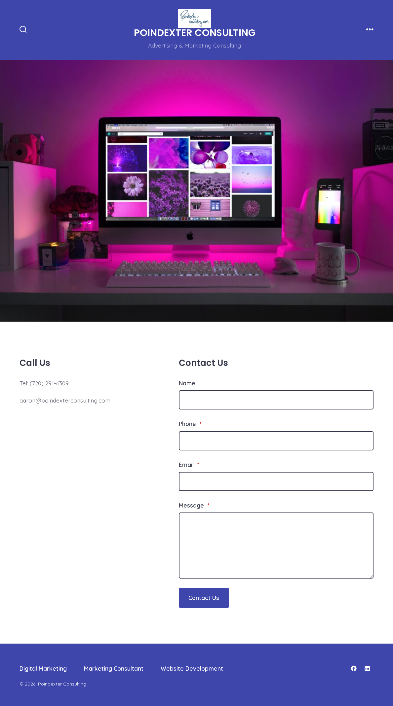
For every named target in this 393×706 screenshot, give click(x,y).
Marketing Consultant (113, 668)
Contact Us (203, 597)
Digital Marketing (43, 668)
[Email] (276, 481)
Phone (190, 423)
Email (189, 464)
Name (187, 383)
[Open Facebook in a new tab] (354, 668)
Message (194, 505)
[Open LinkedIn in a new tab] (367, 668)
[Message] (276, 545)
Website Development (192, 668)
